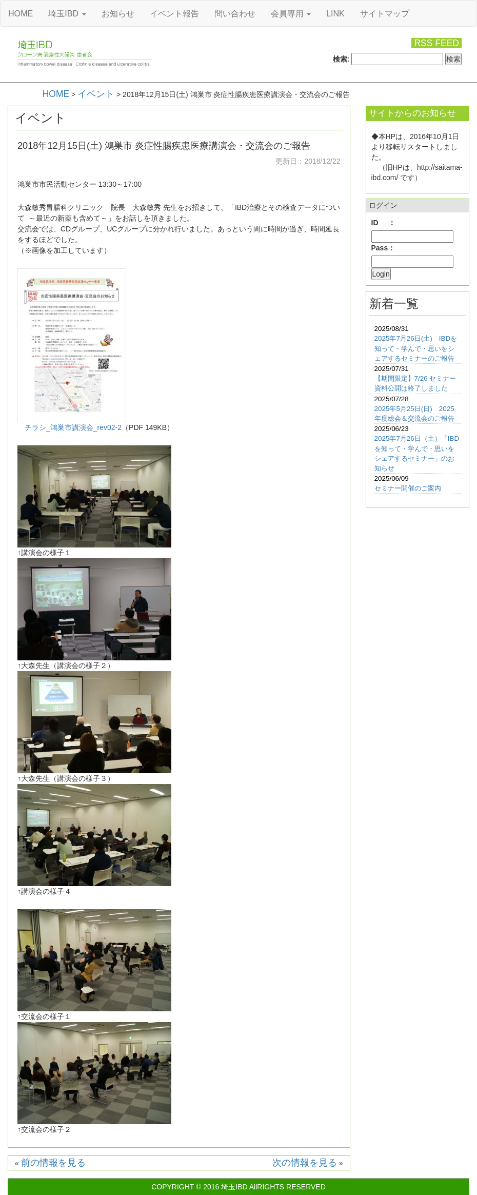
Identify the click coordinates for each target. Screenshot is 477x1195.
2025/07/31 (391, 369)
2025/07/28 (391, 399)
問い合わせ (234, 13)
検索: (341, 59)
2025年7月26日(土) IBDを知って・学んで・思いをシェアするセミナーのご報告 (416, 348)
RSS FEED (436, 43)
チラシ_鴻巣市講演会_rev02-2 (73, 427)
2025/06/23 (391, 429)
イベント (95, 94)
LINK (335, 13)
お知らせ (118, 13)
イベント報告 (174, 13)
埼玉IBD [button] (67, 13)
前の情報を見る (53, 1163)
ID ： (383, 223)
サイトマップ (384, 13)
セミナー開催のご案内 (407, 488)
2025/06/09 (391, 478)
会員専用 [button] (291, 13)
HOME (20, 13)
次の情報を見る (304, 1163)
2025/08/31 (391, 328)
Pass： (383, 248)
